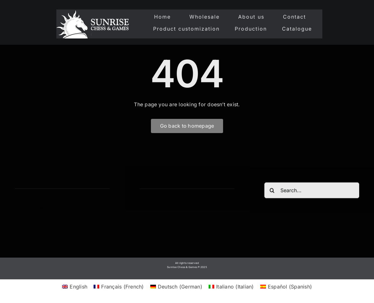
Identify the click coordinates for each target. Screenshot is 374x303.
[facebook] (17, 208)
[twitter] (29, 208)
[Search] (272, 191)
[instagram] (40, 208)
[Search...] (311, 191)
